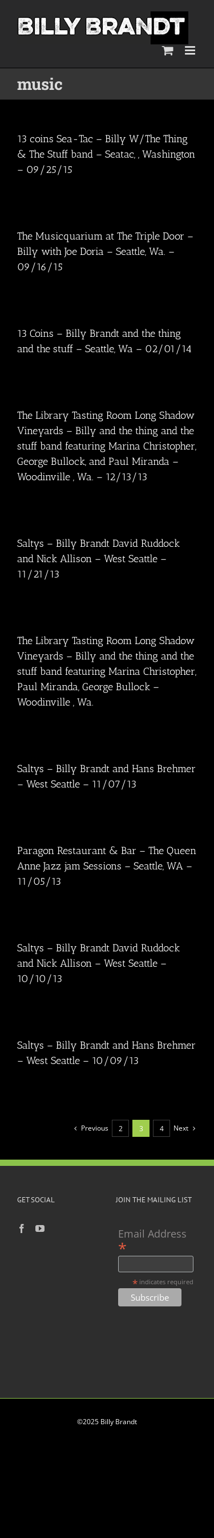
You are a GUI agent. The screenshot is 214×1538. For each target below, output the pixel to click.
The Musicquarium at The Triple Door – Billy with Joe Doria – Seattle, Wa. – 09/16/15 (105, 251)
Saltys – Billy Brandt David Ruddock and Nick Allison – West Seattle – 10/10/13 (98, 963)
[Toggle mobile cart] (167, 50)
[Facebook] (21, 1228)
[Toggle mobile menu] (191, 50)
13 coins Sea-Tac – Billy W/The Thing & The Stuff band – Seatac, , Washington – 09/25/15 (106, 154)
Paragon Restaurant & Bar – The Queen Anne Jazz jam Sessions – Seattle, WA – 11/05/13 (106, 866)
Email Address (152, 1240)
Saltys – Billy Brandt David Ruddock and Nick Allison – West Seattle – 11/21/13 (98, 558)
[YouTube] (40, 1228)
